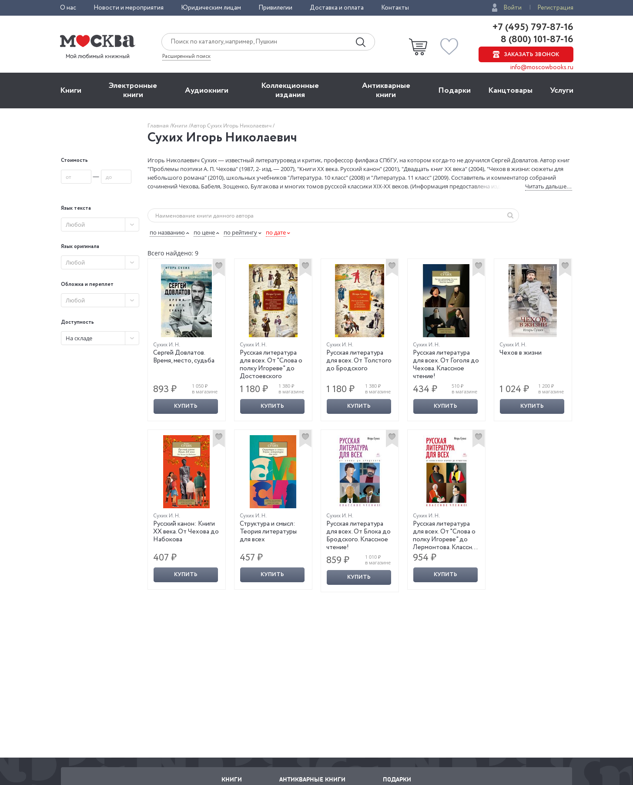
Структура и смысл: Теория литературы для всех (268, 531)
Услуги (561, 90)
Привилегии (275, 7)
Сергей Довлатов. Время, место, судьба (183, 357)
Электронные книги (133, 90)
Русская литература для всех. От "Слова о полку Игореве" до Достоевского (271, 364)
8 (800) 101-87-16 (536, 39)
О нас (68, 7)
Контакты (395, 7)
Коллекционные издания (290, 90)
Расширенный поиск (186, 56)
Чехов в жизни (520, 353)
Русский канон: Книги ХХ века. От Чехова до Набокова (186, 531)
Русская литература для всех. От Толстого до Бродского (359, 360)
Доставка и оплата (337, 7)
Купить (186, 406)
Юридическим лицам (211, 7)
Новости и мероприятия (129, 7)
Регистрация (555, 7)
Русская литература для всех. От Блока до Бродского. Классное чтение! (358, 535)
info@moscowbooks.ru (541, 67)
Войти (512, 7)
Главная (158, 125)
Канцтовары (510, 90)
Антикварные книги (386, 90)
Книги (70, 90)
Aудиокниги (206, 90)
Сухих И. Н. (166, 345)
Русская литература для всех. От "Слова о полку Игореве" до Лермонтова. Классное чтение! (446, 539)
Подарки (454, 90)
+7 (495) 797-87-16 (532, 27)
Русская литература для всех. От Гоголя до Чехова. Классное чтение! (446, 364)
